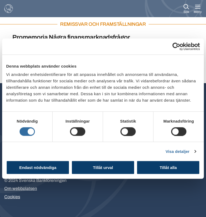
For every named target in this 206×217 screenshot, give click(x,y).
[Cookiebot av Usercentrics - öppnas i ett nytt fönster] (176, 46)
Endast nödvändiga (37, 167)
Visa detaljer (177, 151)
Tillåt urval (103, 167)
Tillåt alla (168, 167)
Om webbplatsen (20, 188)
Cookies (12, 196)
